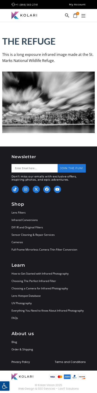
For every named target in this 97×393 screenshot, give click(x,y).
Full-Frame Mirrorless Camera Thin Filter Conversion (44, 249)
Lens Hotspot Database (26, 296)
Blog (14, 342)
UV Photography (21, 303)
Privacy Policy (20, 362)
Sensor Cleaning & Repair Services (33, 235)
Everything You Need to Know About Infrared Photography (47, 310)
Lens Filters (18, 212)
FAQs (14, 318)
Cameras (17, 242)
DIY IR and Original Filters (27, 227)
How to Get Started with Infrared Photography (40, 273)
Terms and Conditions (70, 362)
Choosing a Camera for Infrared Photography (39, 288)
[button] (83, 16)
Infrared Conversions (24, 220)
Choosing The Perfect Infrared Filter (33, 281)
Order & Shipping (22, 349)
